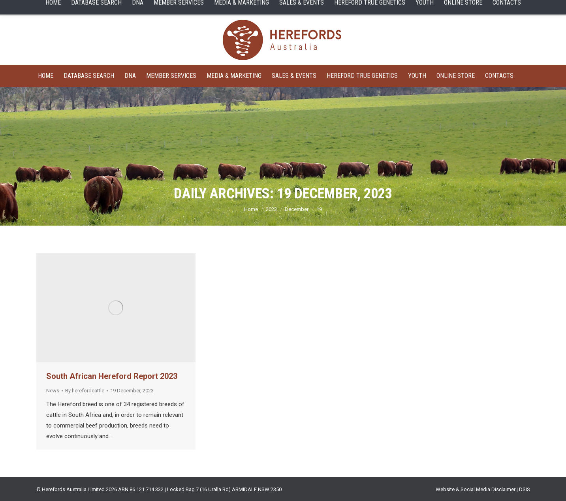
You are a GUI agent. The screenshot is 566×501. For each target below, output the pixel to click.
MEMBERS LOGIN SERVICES (217, 7)
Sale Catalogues (150, 7)
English (480, 8)
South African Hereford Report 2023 (111, 376)
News (52, 391)
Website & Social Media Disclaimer (475, 489)
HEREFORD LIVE (345, 7)
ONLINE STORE (398, 7)
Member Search (101, 7)
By (84, 391)
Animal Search (54, 7)
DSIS (524, 489)
